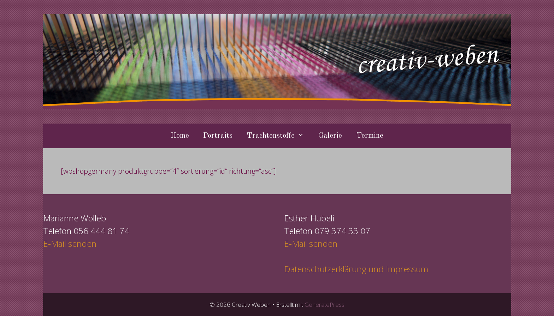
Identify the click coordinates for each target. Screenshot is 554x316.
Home (180, 135)
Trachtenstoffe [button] (279, 136)
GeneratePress (324, 304)
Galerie (330, 135)
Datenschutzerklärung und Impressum (356, 269)
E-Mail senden (69, 243)
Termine (369, 135)
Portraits (217, 135)
